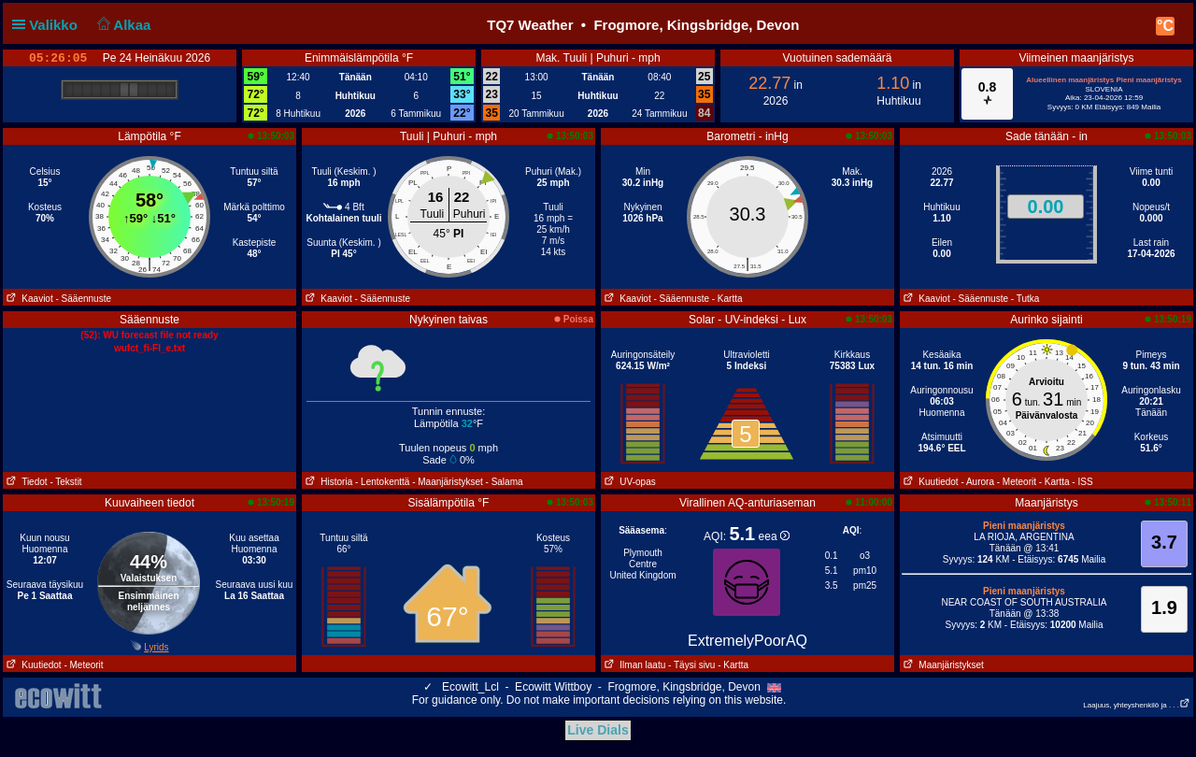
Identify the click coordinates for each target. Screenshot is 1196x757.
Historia (327, 482)
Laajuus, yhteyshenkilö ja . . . (1136, 705)
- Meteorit (1016, 482)
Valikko (48, 25)
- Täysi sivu (691, 665)
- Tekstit (65, 482)
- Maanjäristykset (447, 482)
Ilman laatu (633, 665)
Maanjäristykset (942, 665)
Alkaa (122, 25)
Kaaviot (28, 298)
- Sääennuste (83, 298)
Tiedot (25, 482)
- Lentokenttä (382, 482)
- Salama (504, 482)
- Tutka (1025, 298)
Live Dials (597, 729)
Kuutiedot (929, 482)
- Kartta (727, 298)
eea (774, 536)
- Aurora (977, 482)
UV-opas (628, 482)
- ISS (1082, 482)
